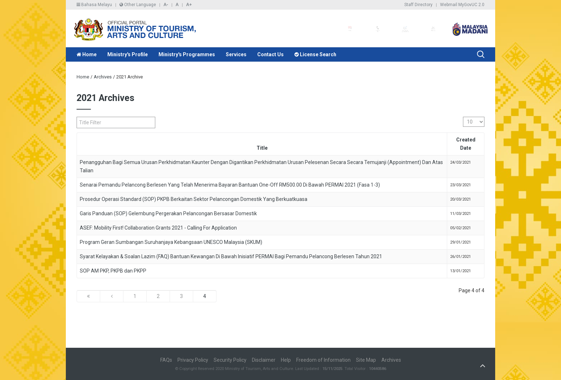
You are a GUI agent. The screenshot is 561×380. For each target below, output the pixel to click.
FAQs (166, 360)
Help (286, 360)
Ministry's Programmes (186, 54)
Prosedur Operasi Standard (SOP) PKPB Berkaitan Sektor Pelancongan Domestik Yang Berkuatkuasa (193, 199)
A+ (189, 4)
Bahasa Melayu (94, 4)
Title (262, 148)
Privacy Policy (192, 360)
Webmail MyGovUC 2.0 (462, 4)
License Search (315, 54)
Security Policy (230, 360)
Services (236, 54)
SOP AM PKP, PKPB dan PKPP (113, 271)
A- (166, 4)
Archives (103, 77)
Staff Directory (418, 4)
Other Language (137, 4)
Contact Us (270, 54)
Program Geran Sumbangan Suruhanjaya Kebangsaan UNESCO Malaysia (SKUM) (171, 242)
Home (87, 54)
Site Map (366, 360)
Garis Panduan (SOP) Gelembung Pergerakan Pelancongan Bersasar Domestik (168, 213)
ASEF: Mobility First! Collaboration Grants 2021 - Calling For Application (158, 228)
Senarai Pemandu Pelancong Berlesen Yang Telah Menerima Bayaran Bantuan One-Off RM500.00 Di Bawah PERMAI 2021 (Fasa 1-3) (230, 185)
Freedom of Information (323, 360)
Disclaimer (263, 360)
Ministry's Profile (127, 54)
